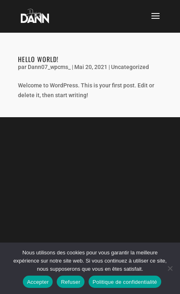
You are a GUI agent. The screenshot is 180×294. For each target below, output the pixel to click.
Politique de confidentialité (125, 282)
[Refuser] (170, 268)
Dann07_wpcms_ (49, 67)
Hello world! (38, 59)
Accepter (38, 282)
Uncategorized (130, 67)
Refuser (70, 282)
